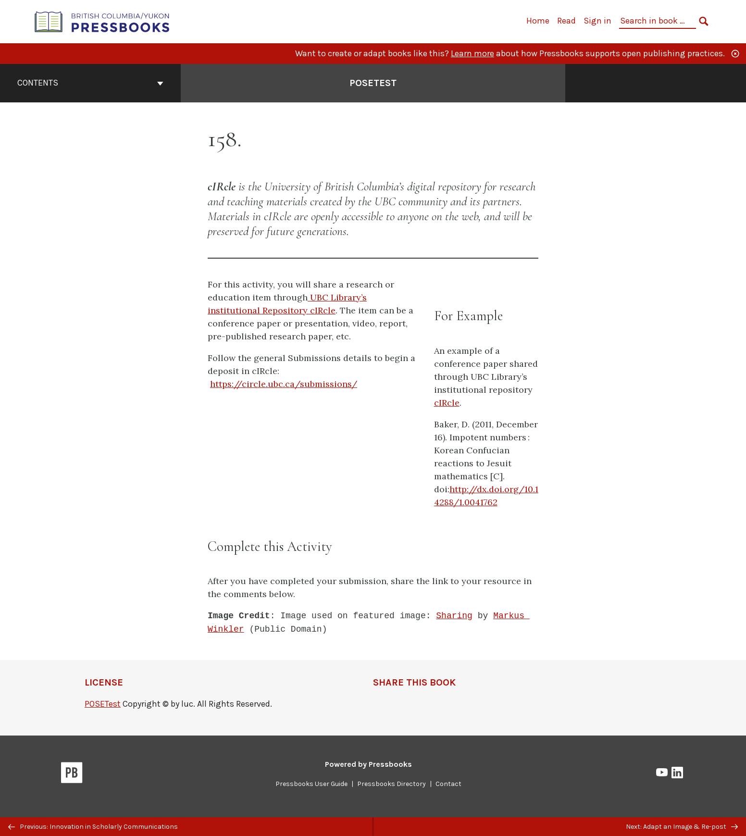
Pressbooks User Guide (311, 784)
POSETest (103, 704)
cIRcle (447, 402)
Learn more (472, 53)
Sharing (454, 616)
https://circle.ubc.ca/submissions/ (283, 383)
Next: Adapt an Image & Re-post (682, 827)
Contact (448, 784)
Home (537, 20)
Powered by (368, 764)
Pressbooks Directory (391, 784)
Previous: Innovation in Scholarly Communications (93, 827)
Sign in (597, 20)
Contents (90, 82)
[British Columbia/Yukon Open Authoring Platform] (102, 20)
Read (566, 20)
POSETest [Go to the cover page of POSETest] (373, 82)
